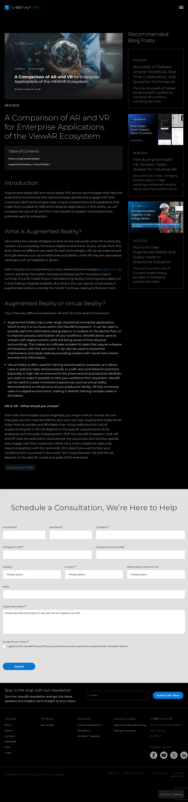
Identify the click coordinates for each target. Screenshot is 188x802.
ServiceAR (47, 725)
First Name (10, 527)
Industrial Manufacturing (130, 725)
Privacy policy (159, 773)
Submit (19, 666)
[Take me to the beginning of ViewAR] (22, 7)
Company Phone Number (110, 547)
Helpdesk (11, 741)
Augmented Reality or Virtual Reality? (29, 164)
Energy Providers (125, 730)
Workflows (84, 730)
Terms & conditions (134, 773)
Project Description (14, 606)
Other (6, 586)
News (8, 725)
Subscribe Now (168, 695)
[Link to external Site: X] (174, 756)
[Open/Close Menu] (181, 7)
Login (8, 752)
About (9, 730)
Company (102, 527)
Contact (10, 736)
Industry (7, 566)
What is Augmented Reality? (24, 158)
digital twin (110, 269)
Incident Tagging (88, 736)
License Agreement (177, 774)
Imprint (111, 773)
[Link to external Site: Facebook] (153, 756)
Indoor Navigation (89, 725)
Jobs (8, 747)
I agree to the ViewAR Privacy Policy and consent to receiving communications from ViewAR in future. (65, 646)
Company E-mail (13, 547)
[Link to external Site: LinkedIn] (184, 756)
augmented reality (20, 467)
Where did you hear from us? (143, 566)
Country (70, 566)
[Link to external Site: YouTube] (163, 756)
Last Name (56, 527)
